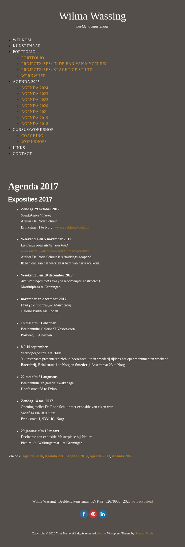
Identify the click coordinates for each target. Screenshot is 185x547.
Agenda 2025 (26, 82)
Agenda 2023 (34, 94)
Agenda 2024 (34, 88)
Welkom (22, 40)
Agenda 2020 (34, 106)
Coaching (32, 136)
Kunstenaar (27, 46)
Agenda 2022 (34, 100)
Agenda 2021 (34, 112)
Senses (102, 533)
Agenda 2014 (77, 456)
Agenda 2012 (122, 456)
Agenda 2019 (34, 118)
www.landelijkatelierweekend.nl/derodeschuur (55, 251)
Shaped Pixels (144, 533)
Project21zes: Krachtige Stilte (56, 70)
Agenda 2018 (34, 124)
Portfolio (24, 52)
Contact (22, 154)
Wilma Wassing (92, 16)
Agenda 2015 (55, 456)
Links (19, 148)
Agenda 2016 (32, 456)
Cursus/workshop (33, 130)
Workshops (34, 142)
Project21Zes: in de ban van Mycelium (64, 64)
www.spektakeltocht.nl (71, 227)
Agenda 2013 (99, 456)
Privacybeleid (142, 501)
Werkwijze (33, 76)
